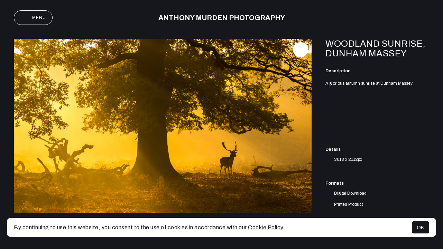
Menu (33, 17)
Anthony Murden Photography (221, 17)
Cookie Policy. (266, 227)
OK (420, 227)
